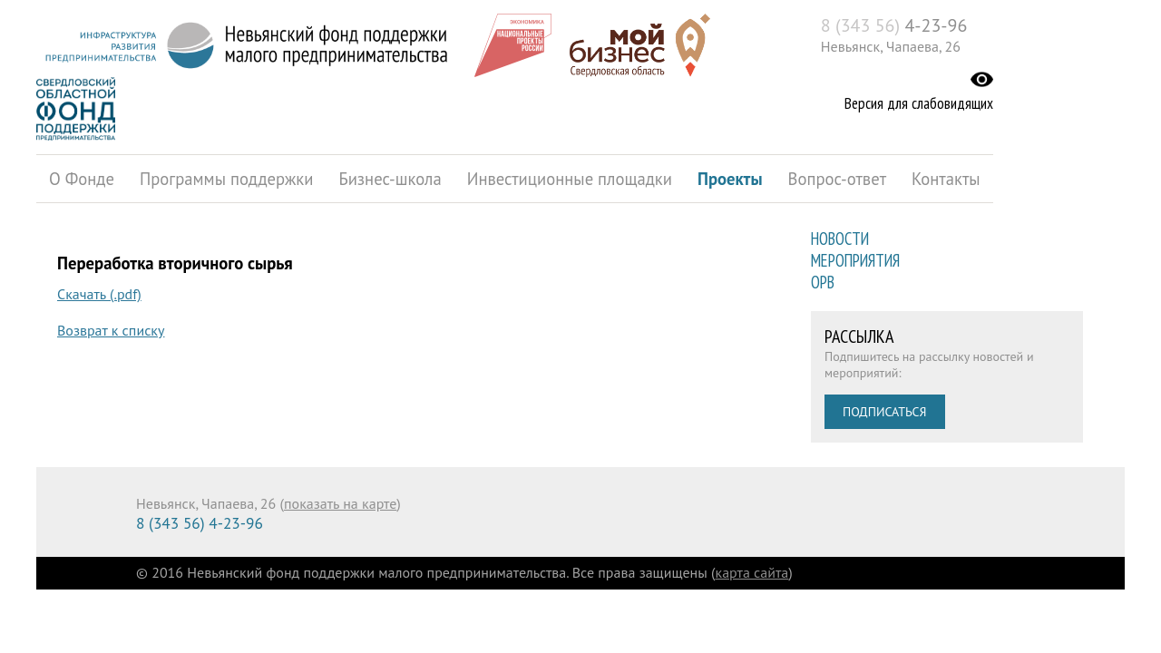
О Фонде (81, 179)
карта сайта (752, 572)
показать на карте (340, 503)
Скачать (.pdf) (99, 294)
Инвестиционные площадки (569, 179)
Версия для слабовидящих (918, 103)
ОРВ (822, 282)
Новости (840, 238)
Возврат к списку (110, 330)
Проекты (730, 179)
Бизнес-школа (389, 179)
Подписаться (885, 412)
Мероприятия (855, 260)
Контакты (946, 179)
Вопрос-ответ (837, 179)
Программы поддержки (226, 179)
